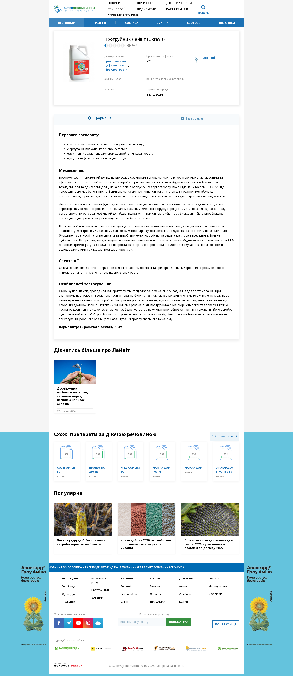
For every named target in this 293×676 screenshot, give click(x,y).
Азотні (183, 590)
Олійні (125, 606)
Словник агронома (123, 15)
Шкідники (227, 23)
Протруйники (100, 594)
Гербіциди (69, 590)
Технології (116, 9)
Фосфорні (186, 598)
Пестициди (66, 23)
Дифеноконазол (117, 65)
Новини (114, 3)
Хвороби (194, 23)
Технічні (155, 590)
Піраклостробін (117, 69)
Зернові (126, 590)
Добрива (131, 23)
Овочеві (155, 598)
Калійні (184, 606)
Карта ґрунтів (177, 9)
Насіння (100, 23)
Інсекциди (68, 606)
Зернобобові (130, 598)
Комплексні (216, 582)
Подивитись (147, 9)
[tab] (100, 119)
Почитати (145, 3)
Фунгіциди (69, 598)
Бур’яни (162, 23)
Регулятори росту (99, 584)
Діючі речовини (179, 3)
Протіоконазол (116, 61)
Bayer (61, 476)
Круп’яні (155, 582)
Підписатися (179, 626)
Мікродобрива (218, 590)
